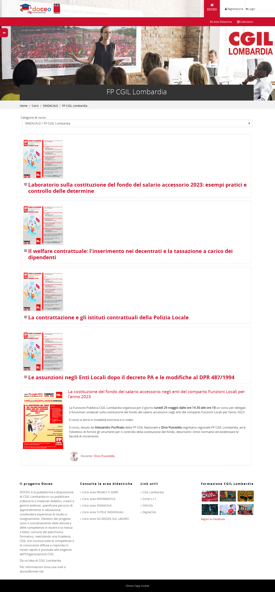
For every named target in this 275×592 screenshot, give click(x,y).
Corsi (35, 106)
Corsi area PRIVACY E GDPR (100, 492)
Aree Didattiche (221, 22)
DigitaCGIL (149, 512)
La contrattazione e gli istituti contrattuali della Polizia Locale (108, 317)
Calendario (245, 22)
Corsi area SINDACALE (97, 505)
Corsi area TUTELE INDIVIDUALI (103, 512)
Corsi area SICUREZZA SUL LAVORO (105, 519)
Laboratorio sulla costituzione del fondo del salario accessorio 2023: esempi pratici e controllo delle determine (137, 188)
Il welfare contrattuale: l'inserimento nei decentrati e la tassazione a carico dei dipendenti (130, 254)
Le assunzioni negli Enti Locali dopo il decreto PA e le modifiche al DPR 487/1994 (131, 377)
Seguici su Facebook (213, 519)
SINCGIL (148, 505)
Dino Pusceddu (104, 456)
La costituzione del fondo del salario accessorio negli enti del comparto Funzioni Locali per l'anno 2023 (156, 394)
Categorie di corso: (34, 117)
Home (24, 106)
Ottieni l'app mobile (137, 586)
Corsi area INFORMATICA (98, 499)
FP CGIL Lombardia (74, 106)
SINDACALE (50, 106)
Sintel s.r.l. (150, 499)
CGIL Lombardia (153, 492)
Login (252, 9)
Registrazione (235, 9)
